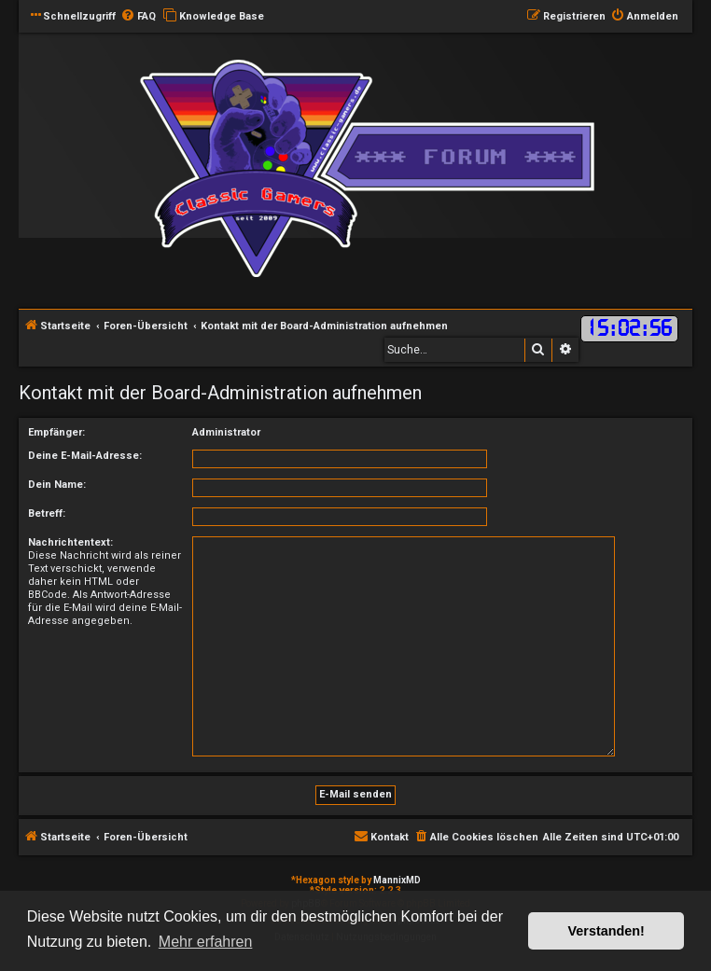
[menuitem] (138, 17)
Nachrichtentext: (70, 542)
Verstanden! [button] (606, 930)
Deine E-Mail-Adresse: (85, 456)
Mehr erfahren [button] (206, 942)
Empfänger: (56, 432)
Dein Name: (57, 485)
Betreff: (46, 513)
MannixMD (397, 880)
